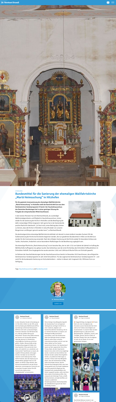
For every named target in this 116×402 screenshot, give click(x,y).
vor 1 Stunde (23, 318)
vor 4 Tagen (81, 318)
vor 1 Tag (51, 318)
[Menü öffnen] (113, 2)
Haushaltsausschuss (26, 269)
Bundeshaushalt (41, 269)
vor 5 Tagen (81, 396)
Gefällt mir (58, 304)
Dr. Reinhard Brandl (58, 299)
